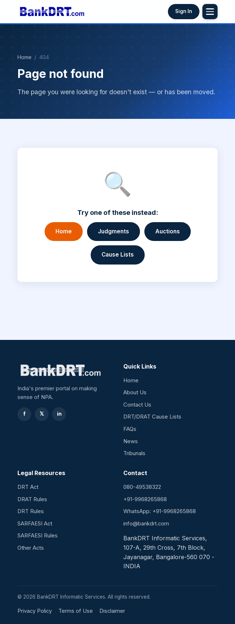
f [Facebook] (24, 414)
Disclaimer (112, 611)
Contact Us (137, 405)
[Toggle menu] (210, 11)
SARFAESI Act (34, 523)
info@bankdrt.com (146, 523)
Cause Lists (118, 254)
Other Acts (30, 548)
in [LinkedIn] (59, 414)
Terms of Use (75, 611)
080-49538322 (142, 487)
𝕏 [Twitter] (42, 414)
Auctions (167, 231)
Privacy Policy (34, 611)
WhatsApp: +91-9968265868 (159, 511)
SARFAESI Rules (37, 535)
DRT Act (27, 487)
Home (24, 57)
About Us (135, 392)
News (130, 441)
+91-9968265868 (145, 499)
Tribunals (134, 453)
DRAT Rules (32, 499)
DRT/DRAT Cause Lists (152, 416)
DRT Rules (30, 511)
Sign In (183, 11)
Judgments (113, 231)
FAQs (129, 429)
